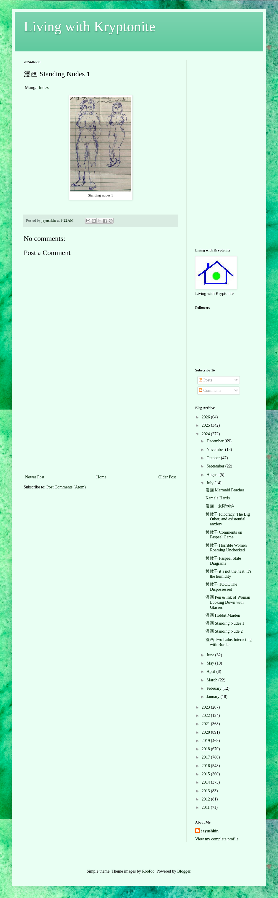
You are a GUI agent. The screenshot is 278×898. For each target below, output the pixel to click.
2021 (206, 724)
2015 (206, 774)
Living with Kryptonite (89, 26)
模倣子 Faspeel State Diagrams (223, 561)
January (213, 696)
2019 (206, 740)
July (210, 483)
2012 (206, 799)
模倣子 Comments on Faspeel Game (224, 535)
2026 (206, 417)
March (212, 680)
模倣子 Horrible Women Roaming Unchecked (226, 548)
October (213, 458)
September (215, 466)
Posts (205, 380)
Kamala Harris (218, 498)
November (215, 449)
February (214, 688)
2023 (206, 707)
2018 (206, 749)
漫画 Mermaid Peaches (225, 490)
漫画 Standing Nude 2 (224, 631)
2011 (206, 807)
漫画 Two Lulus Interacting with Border (229, 642)
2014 (206, 782)
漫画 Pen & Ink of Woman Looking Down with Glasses (228, 602)
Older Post (167, 477)
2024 (206, 434)
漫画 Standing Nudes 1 (225, 623)
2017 (206, 757)
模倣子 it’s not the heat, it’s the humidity (229, 574)
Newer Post (34, 477)
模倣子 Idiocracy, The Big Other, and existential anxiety (228, 519)
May (210, 663)
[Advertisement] (100, 429)
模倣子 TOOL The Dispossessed (221, 587)
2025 (206, 425)
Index (43, 87)
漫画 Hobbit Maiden (223, 615)
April (211, 671)
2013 (206, 791)
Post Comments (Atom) (66, 487)
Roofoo (148, 871)
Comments (210, 390)
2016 (206, 766)
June (210, 655)
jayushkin (210, 831)
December (215, 441)
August (212, 474)
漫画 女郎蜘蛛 (220, 506)
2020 (206, 732)
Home (101, 477)
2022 (206, 715)
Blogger (183, 871)
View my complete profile (217, 839)
